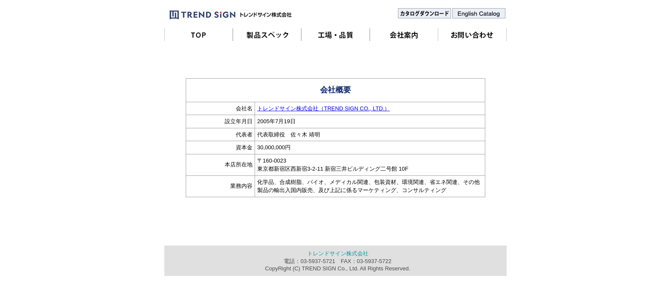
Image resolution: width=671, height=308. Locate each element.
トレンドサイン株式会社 (337, 253)
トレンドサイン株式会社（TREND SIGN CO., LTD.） (323, 108)
